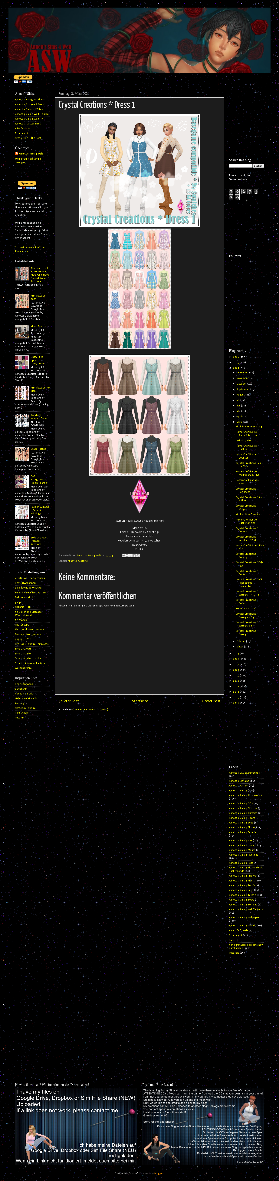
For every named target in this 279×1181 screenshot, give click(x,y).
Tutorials (234, 952)
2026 (236, 356)
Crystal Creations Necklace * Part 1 (247, 538)
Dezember (243, 372)
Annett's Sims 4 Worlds (242, 925)
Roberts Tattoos (246, 608)
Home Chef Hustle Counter (246, 456)
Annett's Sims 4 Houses (243, 845)
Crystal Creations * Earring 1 (247, 633)
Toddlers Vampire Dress (39, 417)
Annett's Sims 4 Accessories (245, 795)
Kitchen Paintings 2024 (249, 426)
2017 (236, 686)
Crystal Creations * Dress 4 (247, 530)
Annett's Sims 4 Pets (241, 862)
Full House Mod (24, 597)
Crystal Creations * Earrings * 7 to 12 (247, 593)
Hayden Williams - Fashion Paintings (40, 510)
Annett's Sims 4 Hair (240, 840)
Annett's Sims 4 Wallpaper (244, 917)
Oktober (242, 383)
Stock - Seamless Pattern (30, 663)
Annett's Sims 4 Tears (241, 899)
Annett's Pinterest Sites (29, 109)
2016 (236, 691)
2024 (236, 367)
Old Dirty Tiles (244, 440)
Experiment (21, 133)
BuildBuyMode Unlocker (28, 587)
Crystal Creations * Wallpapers (247, 507)
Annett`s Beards (238, 930)
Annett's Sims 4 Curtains (243, 813)
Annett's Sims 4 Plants (242, 880)
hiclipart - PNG (23, 607)
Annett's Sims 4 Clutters (243, 808)
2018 (236, 680)
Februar (241, 641)
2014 (236, 702)
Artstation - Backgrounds (30, 578)
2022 (236, 658)
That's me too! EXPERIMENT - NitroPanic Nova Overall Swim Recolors (40, 275)
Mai (239, 411)
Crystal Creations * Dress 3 (247, 555)
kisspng (19, 703)
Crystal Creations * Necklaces (247, 490)
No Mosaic (21, 620)
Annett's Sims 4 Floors (242, 827)
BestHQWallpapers (26, 583)
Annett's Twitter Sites (28, 123)
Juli (238, 400)
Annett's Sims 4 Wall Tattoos (246, 909)
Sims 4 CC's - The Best (28, 138)
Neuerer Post (68, 701)
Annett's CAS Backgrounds (244, 772)
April (239, 416)
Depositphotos (24, 684)
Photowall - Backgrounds (29, 629)
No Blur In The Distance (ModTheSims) (28, 613)
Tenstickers (22, 712)
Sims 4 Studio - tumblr (28, 658)
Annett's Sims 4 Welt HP (29, 118)
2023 (236, 653)
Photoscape (22, 624)
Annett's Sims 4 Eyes (241, 822)
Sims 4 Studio (23, 653)
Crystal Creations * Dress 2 (247, 573)
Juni (239, 405)
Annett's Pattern (238, 785)
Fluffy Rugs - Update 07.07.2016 (38, 360)
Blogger (159, 1173)
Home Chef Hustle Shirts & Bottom (247, 433)
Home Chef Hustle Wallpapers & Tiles (248, 473)
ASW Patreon (22, 128)
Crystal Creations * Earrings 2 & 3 (247, 624)
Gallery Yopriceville (26, 698)
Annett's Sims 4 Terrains (243, 904)
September (243, 389)
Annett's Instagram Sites (29, 99)
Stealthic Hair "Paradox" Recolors (38, 541)
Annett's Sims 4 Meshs (242, 850)
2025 (236, 362)
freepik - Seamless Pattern (30, 592)
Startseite (140, 701)
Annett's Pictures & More (29, 104)
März (240, 422)
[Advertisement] (246, 104)
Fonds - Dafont (24, 693)
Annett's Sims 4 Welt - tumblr (32, 114)
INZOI (232, 940)
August (241, 394)
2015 (236, 697)
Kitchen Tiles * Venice (248, 514)
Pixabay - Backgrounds (28, 634)
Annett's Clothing (78, 560)
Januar (240, 646)
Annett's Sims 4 (238, 790)
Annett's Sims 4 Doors (242, 818)
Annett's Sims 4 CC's (241, 803)
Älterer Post (211, 701)
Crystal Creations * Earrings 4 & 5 (247, 615)
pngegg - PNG (23, 639)
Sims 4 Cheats (23, 648)
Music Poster (38, 326)
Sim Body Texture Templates (32, 644)
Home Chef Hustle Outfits (246, 447)
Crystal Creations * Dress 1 (247, 602)
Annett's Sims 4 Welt (31, 153)
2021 (236, 664)
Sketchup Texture (25, 708)
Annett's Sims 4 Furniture (243, 832)
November (243, 378)
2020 (236, 669)
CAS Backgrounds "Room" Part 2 (39, 479)
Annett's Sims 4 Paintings (243, 854)
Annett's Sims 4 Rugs (241, 890)
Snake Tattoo (39, 448)
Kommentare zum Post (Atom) (90, 709)
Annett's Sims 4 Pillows (242, 875)
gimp (18, 602)
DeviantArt (21, 688)
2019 (236, 675)
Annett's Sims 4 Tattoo (242, 895)
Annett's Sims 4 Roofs (242, 885)
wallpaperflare (23, 668)
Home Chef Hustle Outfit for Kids (246, 521)
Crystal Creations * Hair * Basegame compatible (249, 583)
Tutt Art (19, 717)
